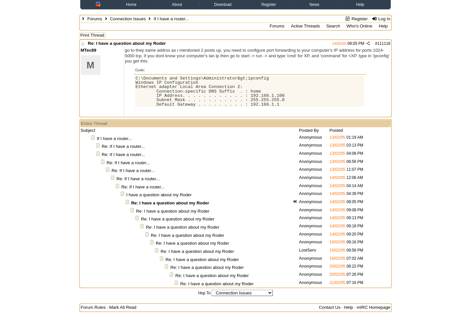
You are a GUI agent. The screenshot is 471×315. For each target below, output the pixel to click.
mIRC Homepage (374, 307)
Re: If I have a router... (123, 146)
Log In (381, 18)
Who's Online (360, 26)
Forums (94, 18)
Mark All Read (122, 307)
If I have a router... (114, 138)
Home (131, 4)
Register (268, 4)
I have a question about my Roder (159, 194)
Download (222, 4)
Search (333, 26)
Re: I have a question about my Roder (127, 43)
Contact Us (329, 307)
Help (360, 4)
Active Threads (305, 26)
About (177, 4)
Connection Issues (128, 18)
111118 (383, 43)
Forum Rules (93, 307)
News (314, 4)
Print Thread (92, 35)
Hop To (204, 293)
